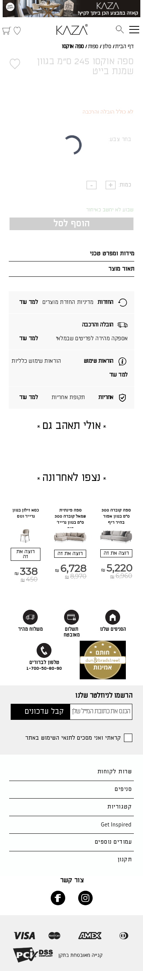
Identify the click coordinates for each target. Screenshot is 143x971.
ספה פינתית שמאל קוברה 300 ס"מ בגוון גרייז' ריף (70, 519)
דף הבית (124, 47)
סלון (106, 47)
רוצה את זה (116, 553)
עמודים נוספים (113, 842)
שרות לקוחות (114, 771)
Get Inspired (116, 824)
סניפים (123, 789)
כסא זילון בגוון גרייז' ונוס (25, 513)
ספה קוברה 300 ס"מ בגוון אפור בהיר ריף (116, 516)
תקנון (124, 859)
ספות (93, 47)
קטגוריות (119, 807)
